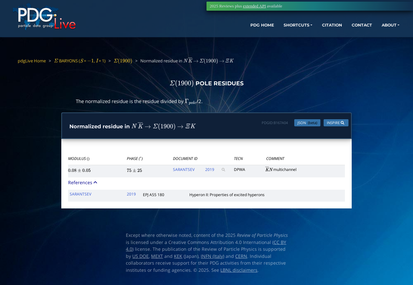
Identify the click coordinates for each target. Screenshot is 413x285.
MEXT (157, 257)
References (83, 184)
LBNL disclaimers (238, 271)
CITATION (298, 35)
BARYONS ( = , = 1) (80, 61)
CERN (241, 257)
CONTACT (332, 35)
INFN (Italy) (212, 257)
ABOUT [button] (363, 35)
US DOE (140, 257)
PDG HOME (218, 35)
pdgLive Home (32, 61)
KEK (178, 257)
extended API (254, 6)
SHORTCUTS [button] (257, 35)
